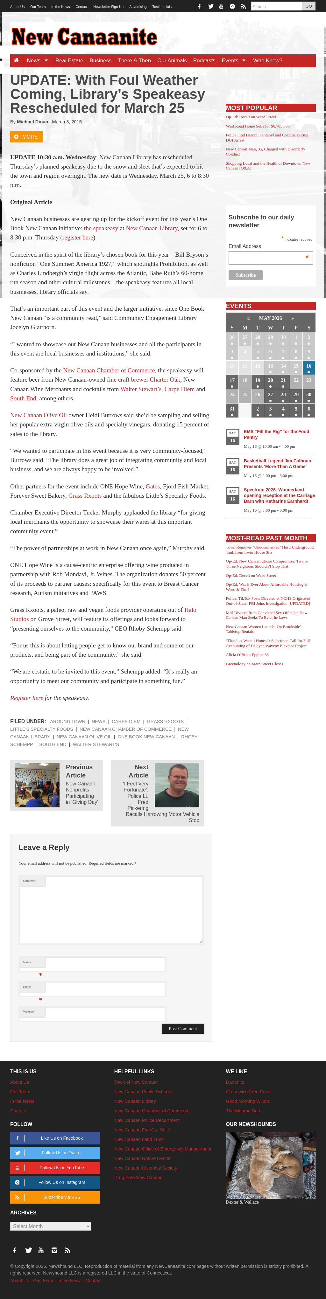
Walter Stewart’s (140, 389)
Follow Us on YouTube (48, 1167)
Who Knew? (267, 61)
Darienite (235, 1082)
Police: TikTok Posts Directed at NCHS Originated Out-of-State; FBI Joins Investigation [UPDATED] (268, 601)
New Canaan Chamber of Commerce (109, 370)
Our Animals (172, 61)
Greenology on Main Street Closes (254, 663)
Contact (81, 7)
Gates (153, 486)
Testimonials (162, 7)
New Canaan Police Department (147, 1120)
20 (270, 380)
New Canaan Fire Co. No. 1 (142, 1129)
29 (270, 337)
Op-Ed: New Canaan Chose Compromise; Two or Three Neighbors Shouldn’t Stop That (267, 564)
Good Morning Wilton (247, 1101)
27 (244, 337)
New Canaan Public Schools (143, 1091)
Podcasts (204, 61)
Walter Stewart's (96, 744)
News (39, 61)
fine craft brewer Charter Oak (144, 379)
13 (270, 366)
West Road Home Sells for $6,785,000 (258, 126)
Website (28, 1011)
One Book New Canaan (146, 736)
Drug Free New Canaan (138, 1177)
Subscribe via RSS (46, 1197)
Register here (26, 697)
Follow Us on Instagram (49, 1182)
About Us (17, 7)
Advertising (137, 7)
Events (236, 61)
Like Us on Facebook (48, 1138)
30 (283, 337)
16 (308, 366)
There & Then (134, 61)
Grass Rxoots (85, 495)
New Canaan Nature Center (142, 1158)
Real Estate (69, 61)
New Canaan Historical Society (145, 1168)
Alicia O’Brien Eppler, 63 (247, 654)
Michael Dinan (32, 121)
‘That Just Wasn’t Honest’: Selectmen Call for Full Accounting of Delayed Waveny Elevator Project (268, 643)
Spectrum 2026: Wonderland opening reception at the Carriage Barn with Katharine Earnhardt (279, 495)
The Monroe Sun (243, 1110)
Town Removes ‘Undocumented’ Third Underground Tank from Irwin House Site (270, 550)
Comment (29, 880)
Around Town (67, 721)
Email (32, 988)
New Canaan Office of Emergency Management (162, 1148)
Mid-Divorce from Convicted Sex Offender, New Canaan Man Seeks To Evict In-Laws (267, 615)
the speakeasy (101, 228)
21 (283, 380)
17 (232, 380)
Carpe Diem (180, 389)
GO (309, 6)
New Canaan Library (151, 228)
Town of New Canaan (136, 1082)
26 (232, 337)
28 (257, 337)
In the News (60, 7)
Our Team (38, 7)
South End (23, 398)
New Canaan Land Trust (139, 1139)
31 (232, 408)
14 (283, 366)
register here (77, 237)
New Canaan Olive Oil (38, 415)
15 (296, 366)
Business (101, 61)
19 (257, 380)
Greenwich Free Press (249, 1091)
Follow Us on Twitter (47, 1153)
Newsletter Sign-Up (108, 7)
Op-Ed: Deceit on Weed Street (251, 116)
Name (32, 963)
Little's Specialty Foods (41, 729)
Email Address (269, 247)
